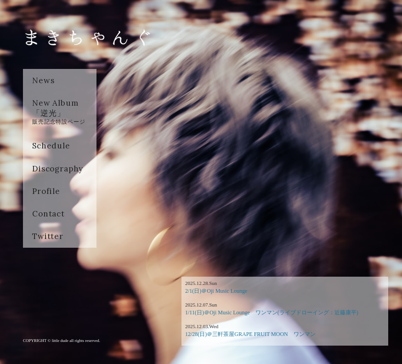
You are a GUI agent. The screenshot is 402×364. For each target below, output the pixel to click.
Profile (46, 191)
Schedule (51, 146)
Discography (57, 169)
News (43, 80)
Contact (48, 214)
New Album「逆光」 (58, 111)
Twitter (47, 236)
